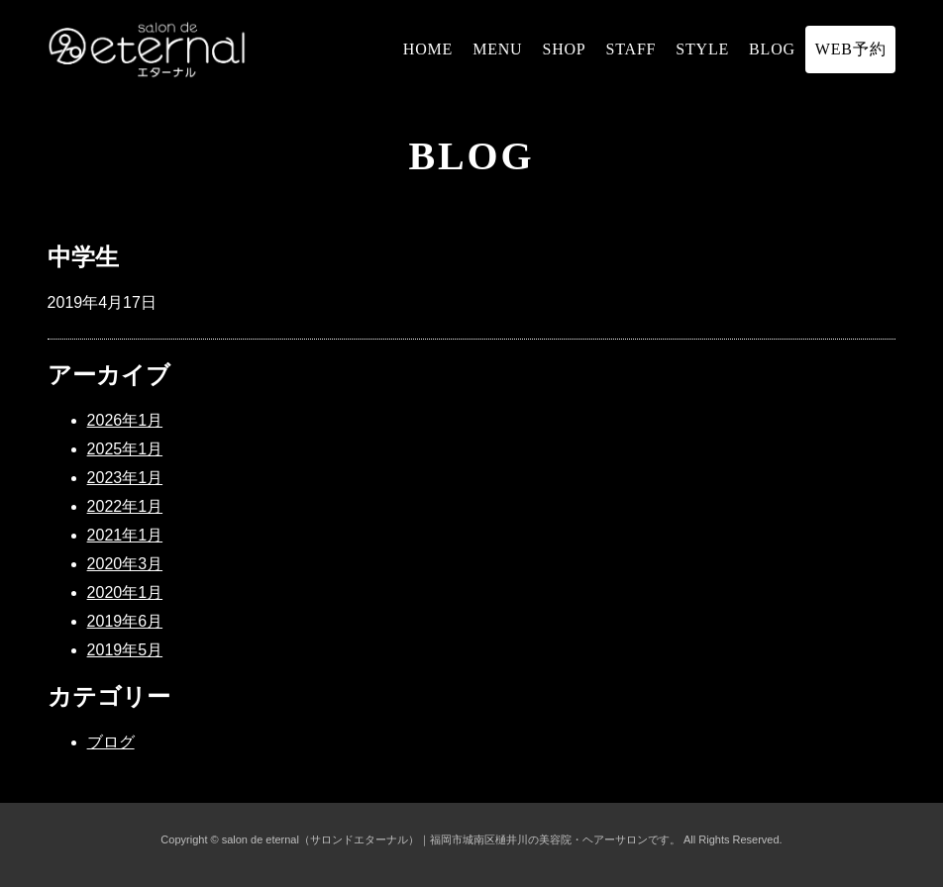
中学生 (83, 257)
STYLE (702, 49)
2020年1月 (125, 592)
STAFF (631, 49)
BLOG (772, 49)
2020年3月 (125, 563)
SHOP (563, 49)
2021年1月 (125, 535)
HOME (428, 49)
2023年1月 (125, 477)
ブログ (111, 742)
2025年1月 (125, 449)
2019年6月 (125, 621)
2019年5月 (125, 649)
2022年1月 (125, 506)
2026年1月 (125, 420)
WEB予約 (851, 49)
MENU (497, 49)
